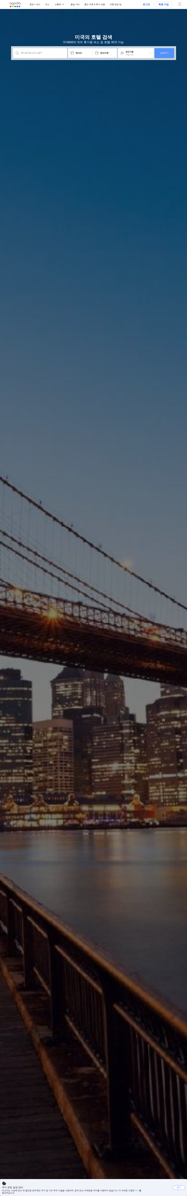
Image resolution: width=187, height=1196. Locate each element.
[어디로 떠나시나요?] (42, 52)
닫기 (179, 1187)
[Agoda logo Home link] (15, 4)
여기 (137, 1190)
